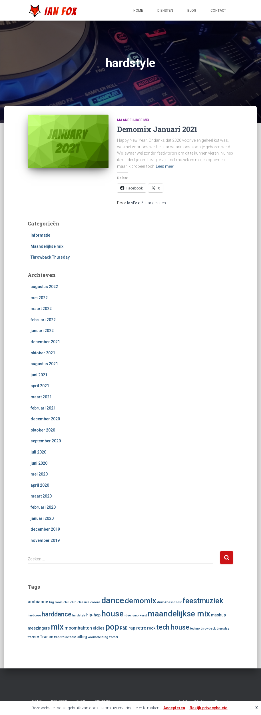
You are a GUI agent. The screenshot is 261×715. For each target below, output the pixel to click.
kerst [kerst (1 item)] (143, 615)
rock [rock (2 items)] (151, 628)
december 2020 (45, 419)
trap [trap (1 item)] (57, 637)
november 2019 (45, 540)
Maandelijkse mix (133, 120)
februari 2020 (43, 507)
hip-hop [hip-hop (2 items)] (93, 615)
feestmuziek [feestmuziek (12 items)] (202, 601)
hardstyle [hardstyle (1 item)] (78, 615)
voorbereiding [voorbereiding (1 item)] (98, 637)
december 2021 (45, 341)
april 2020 (40, 485)
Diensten (165, 11)
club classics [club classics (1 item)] (79, 602)
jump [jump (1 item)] (135, 615)
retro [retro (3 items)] (141, 628)
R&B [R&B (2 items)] (124, 628)
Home (138, 11)
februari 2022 (43, 319)
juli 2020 (38, 452)
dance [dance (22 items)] (112, 600)
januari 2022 (42, 330)
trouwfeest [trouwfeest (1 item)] (68, 637)
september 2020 (46, 441)
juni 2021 (39, 375)
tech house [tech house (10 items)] (172, 627)
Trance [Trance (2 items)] (46, 636)
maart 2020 (41, 496)
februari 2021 (43, 408)
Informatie (40, 235)
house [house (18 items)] (112, 613)
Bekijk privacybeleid (209, 708)
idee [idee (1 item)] (128, 615)
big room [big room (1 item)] (56, 602)
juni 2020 (39, 463)
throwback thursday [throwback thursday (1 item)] (215, 628)
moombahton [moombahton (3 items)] (78, 628)
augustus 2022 (44, 286)
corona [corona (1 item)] (95, 602)
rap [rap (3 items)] (132, 628)
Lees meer (165, 166)
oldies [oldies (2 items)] (99, 628)
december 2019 (45, 529)
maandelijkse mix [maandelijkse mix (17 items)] (179, 613)
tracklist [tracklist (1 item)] (33, 637)
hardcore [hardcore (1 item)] (34, 615)
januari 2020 (42, 518)
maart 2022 (41, 308)
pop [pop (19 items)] (112, 627)
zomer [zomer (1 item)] (113, 637)
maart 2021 (41, 397)
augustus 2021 (44, 364)
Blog (191, 11)
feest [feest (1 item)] (178, 602)
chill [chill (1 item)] (66, 602)
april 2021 (40, 386)
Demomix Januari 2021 (157, 129)
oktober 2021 (43, 353)
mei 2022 (39, 297)
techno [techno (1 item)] (195, 628)
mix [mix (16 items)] (57, 627)
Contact (218, 11)
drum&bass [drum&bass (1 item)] (165, 602)
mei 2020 (39, 474)
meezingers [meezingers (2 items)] (39, 628)
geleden (153, 203)
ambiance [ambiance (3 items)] (38, 601)
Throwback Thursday (50, 257)
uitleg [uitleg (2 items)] (82, 636)
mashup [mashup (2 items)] (218, 615)
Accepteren (174, 708)
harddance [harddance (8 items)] (56, 614)
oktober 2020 (43, 430)
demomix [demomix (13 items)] (140, 600)
